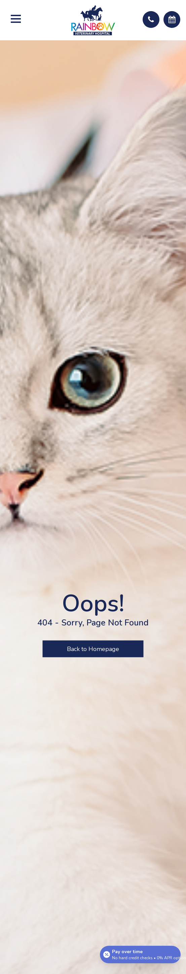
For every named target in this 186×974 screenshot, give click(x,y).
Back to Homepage (93, 649)
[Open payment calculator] (140, 954)
